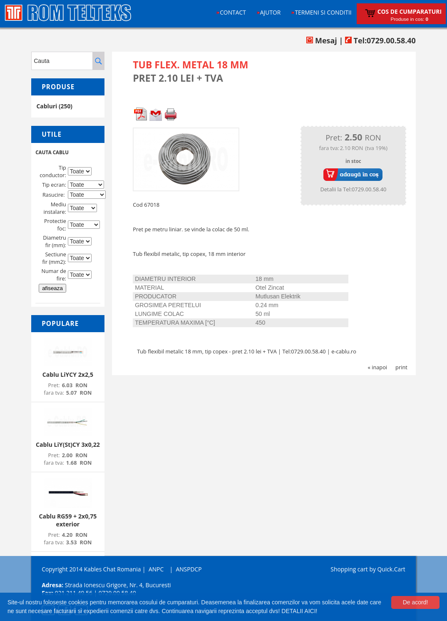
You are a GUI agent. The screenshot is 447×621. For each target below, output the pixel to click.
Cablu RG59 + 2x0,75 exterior (68, 520)
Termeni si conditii (323, 12)
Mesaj (321, 40)
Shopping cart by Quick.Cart (367, 569)
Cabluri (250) (54, 106)
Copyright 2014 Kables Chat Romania (91, 569)
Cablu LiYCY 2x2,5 (67, 374)
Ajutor (270, 12)
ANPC (156, 569)
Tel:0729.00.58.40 (380, 40)
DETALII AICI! (299, 611)
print (401, 367)
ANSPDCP (188, 569)
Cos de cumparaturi (409, 11)
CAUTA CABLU (52, 152)
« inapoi (377, 367)
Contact (233, 12)
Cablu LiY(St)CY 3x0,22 (68, 444)
